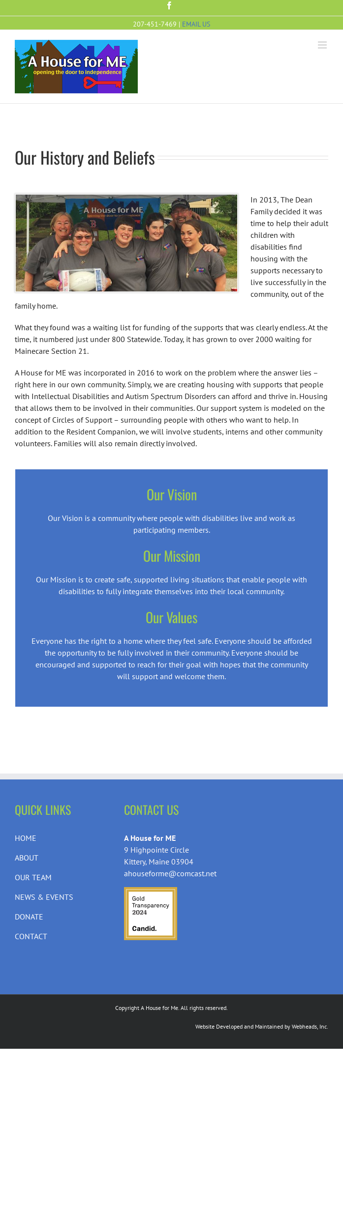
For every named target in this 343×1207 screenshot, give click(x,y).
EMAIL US (196, 24)
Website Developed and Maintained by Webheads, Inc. (261, 1026)
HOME (25, 838)
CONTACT (31, 936)
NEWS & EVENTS (44, 897)
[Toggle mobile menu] (323, 45)
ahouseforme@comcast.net (170, 873)
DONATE (29, 916)
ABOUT (26, 857)
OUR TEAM (33, 877)
